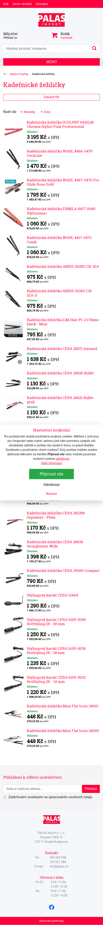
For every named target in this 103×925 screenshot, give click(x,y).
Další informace (51, 463)
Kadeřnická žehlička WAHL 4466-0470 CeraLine (60, 153)
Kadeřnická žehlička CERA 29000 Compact (63, 570)
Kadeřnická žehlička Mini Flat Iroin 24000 (63, 730)
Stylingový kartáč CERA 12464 (52, 595)
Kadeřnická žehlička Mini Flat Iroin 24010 (62, 706)
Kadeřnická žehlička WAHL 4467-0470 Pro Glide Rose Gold (63, 182)
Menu (51, 61)
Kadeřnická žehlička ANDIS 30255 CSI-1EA (63, 266)
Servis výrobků (22, 4)
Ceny (45, 112)
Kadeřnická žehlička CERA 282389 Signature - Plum (56, 515)
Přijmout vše (51, 474)
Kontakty (42, 4)
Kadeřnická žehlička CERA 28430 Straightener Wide (55, 544)
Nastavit (51, 493)
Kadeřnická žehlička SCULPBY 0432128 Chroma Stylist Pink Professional (60, 124)
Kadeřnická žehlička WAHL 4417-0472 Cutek (59, 239)
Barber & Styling (19, 74)
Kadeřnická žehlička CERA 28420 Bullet (60, 373)
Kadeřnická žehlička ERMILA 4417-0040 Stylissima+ (61, 210)
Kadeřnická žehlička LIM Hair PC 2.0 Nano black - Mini (63, 321)
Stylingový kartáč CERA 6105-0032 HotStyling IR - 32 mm (56, 679)
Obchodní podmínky (51, 920)
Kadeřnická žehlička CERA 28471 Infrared (62, 348)
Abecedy (27, 112)
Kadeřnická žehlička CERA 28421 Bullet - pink (61, 399)
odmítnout (62, 458)
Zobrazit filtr (51, 97)
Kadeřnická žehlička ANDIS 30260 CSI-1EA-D (60, 293)
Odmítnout (51, 485)
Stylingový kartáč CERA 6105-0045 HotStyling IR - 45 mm (56, 621)
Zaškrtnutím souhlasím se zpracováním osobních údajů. (50, 797)
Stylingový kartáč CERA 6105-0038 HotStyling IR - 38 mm (56, 650)
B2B (6, 4)
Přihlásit (91, 789)
